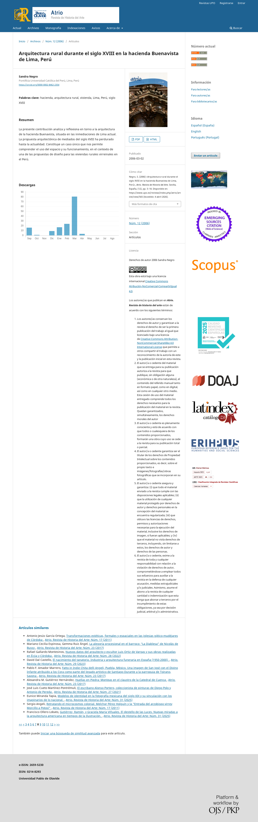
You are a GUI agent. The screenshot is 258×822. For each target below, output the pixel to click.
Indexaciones (76, 28)
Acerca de (114, 28)
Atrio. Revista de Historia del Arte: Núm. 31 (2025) (99, 700)
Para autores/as (200, 95)
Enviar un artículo (205, 155)
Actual (17, 28)
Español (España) (202, 125)
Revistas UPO (207, 3)
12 (51, 724)
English (196, 131)
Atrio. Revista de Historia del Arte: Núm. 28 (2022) (87, 656)
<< (20, 724)
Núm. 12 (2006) (54, 41)
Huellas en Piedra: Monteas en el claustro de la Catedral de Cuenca (121, 680)
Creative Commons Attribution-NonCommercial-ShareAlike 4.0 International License (157, 343)
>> (58, 724)
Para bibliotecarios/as (204, 101)
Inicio (22, 41)
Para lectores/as (200, 89)
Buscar (236, 28)
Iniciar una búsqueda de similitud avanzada (70, 733)
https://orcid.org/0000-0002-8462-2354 (39, 84)
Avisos (96, 28)
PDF (137, 139)
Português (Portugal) (205, 137)
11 (47, 724)
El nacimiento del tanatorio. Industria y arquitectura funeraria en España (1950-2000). (111, 660)
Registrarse (226, 3)
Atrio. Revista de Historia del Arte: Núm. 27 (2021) (87, 692)
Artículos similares (34, 628)
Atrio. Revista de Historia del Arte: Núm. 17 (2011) (78, 640)
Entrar (241, 3)
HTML (153, 139)
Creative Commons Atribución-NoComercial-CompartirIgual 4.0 (153, 286)
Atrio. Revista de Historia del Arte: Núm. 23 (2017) (70, 648)
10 (43, 724)
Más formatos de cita (144, 204)
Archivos (33, 28)
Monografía (53, 28)
